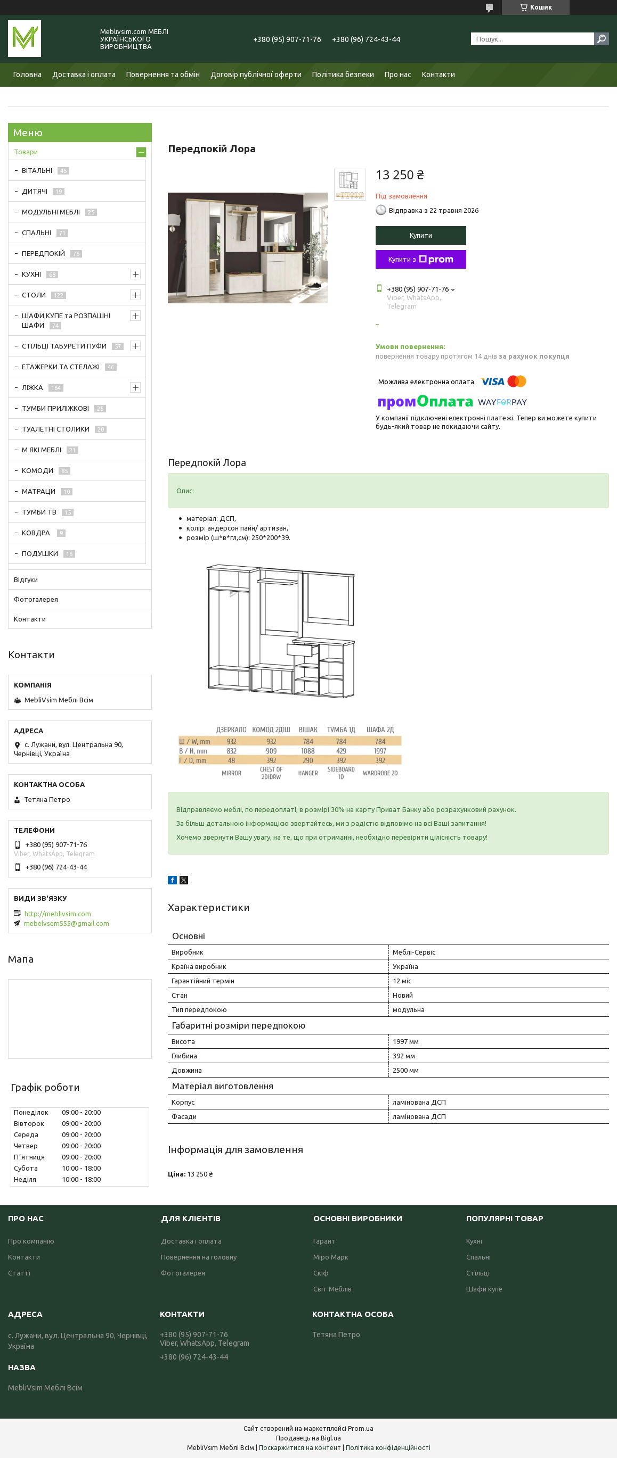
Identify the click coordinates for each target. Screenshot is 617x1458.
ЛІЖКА (32, 387)
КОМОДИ (37, 470)
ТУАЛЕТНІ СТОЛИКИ (56, 429)
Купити (421, 235)
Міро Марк (330, 1257)
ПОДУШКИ (40, 553)
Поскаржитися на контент (300, 1447)
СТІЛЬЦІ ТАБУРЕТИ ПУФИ (64, 346)
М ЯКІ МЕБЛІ (41, 449)
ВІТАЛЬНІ (37, 170)
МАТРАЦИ (38, 491)
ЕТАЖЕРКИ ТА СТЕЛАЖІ (61, 366)
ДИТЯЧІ (34, 191)
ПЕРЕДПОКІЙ (43, 253)
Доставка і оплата (84, 74)
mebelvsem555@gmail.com (66, 923)
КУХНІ (31, 274)
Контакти (438, 74)
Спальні (478, 1257)
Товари (26, 151)
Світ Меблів (332, 1289)
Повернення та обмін (163, 74)
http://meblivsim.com (58, 913)
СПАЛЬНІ (36, 232)
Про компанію (31, 1241)
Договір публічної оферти (256, 74)
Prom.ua (361, 1428)
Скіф (321, 1273)
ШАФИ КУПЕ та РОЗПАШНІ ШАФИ (66, 320)
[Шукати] (601, 38)
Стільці (478, 1273)
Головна (27, 74)
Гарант (324, 1241)
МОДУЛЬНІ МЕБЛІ (51, 212)
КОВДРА (37, 532)
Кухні (474, 1241)
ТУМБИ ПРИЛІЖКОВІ (55, 408)
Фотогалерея (36, 599)
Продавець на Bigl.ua (308, 1438)
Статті (19, 1273)
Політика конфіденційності (388, 1447)
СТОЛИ (34, 295)
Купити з (420, 259)
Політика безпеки (343, 74)
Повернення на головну (199, 1257)
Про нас (398, 74)
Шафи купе (484, 1289)
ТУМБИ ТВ (39, 512)
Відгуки (26, 579)
